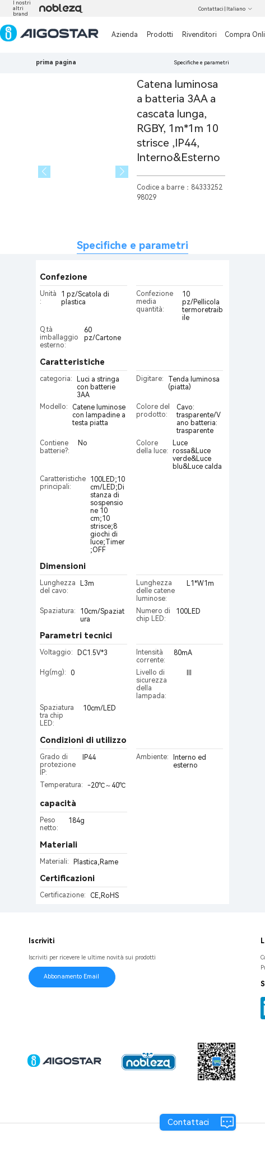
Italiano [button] (239, 9)
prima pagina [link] (56, 62)
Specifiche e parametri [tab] (132, 245)
